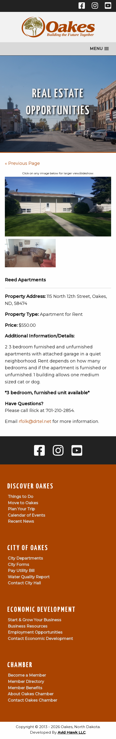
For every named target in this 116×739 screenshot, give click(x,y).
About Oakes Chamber (31, 694)
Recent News (21, 521)
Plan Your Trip (21, 509)
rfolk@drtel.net (35, 421)
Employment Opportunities (35, 632)
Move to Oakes (23, 503)
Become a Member (27, 675)
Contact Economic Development (40, 638)
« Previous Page (22, 163)
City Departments (25, 558)
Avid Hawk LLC (72, 732)
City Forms (18, 564)
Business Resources (27, 626)
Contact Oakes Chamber (32, 700)
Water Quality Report (29, 577)
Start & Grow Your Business (34, 620)
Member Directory (26, 681)
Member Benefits (25, 688)
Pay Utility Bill (21, 570)
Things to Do (20, 496)
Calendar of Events (26, 515)
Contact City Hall (24, 583)
